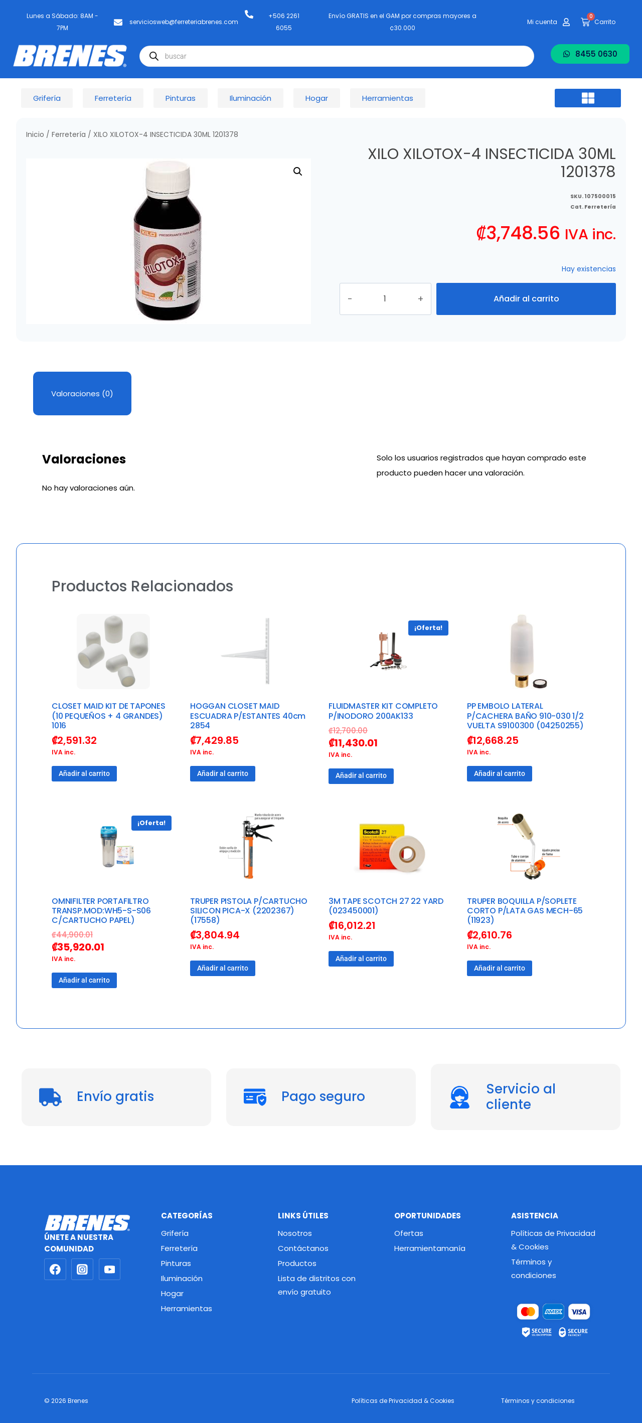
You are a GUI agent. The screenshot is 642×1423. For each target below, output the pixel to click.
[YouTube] (110, 1269)
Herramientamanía (429, 1248)
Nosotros (295, 1233)
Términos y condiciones (533, 1268)
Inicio (35, 134)
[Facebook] (55, 1269)
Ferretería (69, 134)
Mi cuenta (542, 22)
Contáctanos (303, 1248)
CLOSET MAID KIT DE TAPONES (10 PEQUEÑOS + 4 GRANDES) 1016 (109, 715)
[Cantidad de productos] (395, 299)
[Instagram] (82, 1269)
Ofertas (408, 1233)
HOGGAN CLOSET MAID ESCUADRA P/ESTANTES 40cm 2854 (247, 715)
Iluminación (182, 1278)
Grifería (175, 1233)
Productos (297, 1263)
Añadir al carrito (526, 298)
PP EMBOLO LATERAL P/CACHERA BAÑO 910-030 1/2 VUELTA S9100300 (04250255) (525, 715)
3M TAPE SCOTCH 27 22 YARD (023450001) (386, 905)
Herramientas (186, 1308)
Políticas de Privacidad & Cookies (553, 1240)
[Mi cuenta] (566, 22)
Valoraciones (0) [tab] (82, 393)
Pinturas (176, 1263)
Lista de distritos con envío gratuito (317, 1285)
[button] (588, 98)
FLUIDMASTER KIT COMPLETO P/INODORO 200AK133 (383, 710)
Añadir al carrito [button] (84, 773)
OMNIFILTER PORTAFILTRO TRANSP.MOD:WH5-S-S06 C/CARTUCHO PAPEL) (101, 910)
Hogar (172, 1293)
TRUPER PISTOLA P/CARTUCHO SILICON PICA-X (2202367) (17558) (248, 910)
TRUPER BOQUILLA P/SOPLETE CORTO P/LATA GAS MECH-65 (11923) (525, 910)
